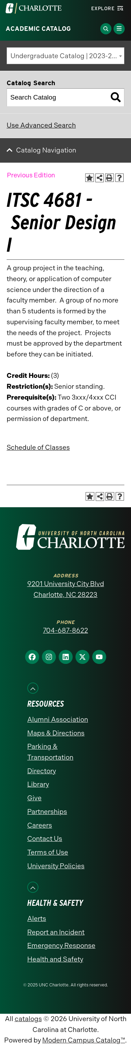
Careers (39, 825)
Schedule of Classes (38, 447)
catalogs (28, 1019)
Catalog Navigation (46, 150)
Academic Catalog (38, 28)
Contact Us (44, 839)
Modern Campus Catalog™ (83, 1040)
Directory (41, 771)
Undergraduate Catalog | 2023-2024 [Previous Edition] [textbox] (67, 56)
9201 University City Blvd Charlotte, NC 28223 (65, 589)
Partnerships (47, 812)
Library (38, 784)
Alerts (36, 919)
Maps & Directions (56, 733)
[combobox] (65, 55)
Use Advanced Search (41, 125)
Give (34, 798)
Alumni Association (57, 719)
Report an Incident (56, 932)
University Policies (56, 866)
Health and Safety (55, 959)
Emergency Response (61, 946)
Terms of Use (47, 852)
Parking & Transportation (50, 751)
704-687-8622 (65, 630)
